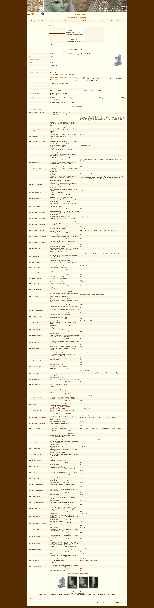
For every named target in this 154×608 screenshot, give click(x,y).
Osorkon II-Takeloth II (64, 84)
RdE (66, 313)
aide (94, 21)
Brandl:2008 (36, 123)
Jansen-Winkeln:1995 (39, 219)
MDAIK (67, 305)
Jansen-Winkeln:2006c (39, 243)
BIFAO (67, 286)
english (53, 21)
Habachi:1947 (36, 398)
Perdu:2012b (36, 497)
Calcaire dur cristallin (55, 71)
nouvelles (110, 21)
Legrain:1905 (36, 268)
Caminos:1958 (37, 367)
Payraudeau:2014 (38, 156)
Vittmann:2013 (37, 336)
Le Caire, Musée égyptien (57, 91)
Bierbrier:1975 (37, 163)
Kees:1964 (36, 257)
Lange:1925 (36, 443)
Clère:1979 (36, 374)
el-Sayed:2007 (37, 567)
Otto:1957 (35, 304)
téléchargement (121, 21)
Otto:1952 (35, 297)
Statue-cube (53, 66)
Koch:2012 (36, 148)
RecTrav (67, 275)
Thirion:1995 (36, 537)
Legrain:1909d (37, 461)
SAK (66, 209)
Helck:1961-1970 (37, 411)
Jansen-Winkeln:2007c (39, 142)
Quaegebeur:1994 (38, 503)
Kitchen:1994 (36, 429)
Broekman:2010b (37, 356)
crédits (102, 21)
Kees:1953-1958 (37, 249)
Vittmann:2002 (37, 550)
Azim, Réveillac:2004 (38, 137)
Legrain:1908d (37, 279)
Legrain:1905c (37, 273)
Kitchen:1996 (36, 263)
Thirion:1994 (36, 530)
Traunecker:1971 (37, 317)
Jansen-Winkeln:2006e (39, 418)
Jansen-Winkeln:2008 (39, 424)
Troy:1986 (35, 323)
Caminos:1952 (37, 361)
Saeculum (67, 475)
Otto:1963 (35, 473)
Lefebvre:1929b (37, 455)
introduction (85, 21)
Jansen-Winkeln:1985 (39, 113)
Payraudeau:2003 (38, 311)
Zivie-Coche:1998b (38, 556)
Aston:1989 (36, 349)
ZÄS (66, 382)
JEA (66, 352)
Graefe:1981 (36, 199)
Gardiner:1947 (37, 385)
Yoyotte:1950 (36, 343)
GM (66, 339)
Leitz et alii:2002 (37, 290)
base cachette (63, 21)
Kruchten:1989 (37, 435)
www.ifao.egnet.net (33, 21)
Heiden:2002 (36, 207)
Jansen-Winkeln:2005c (39, 231)
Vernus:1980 (36, 544)
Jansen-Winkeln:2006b (39, 237)
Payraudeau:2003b (38, 485)
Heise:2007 (36, 405)
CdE (66, 469)
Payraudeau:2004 (38, 491)
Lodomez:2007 (37, 467)
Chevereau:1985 (37, 185)
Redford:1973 (36, 509)
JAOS (66, 512)
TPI (51, 84)
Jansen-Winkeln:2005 (39, 225)
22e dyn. (55, 84)
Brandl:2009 (36, 178)
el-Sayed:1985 (37, 561)
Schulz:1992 (36, 517)
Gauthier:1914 (37, 193)
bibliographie (74, 21)
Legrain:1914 (36, 130)
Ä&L (66, 245)
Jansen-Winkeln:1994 (39, 213)
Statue (52, 63)
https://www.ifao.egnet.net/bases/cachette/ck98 (62, 600)
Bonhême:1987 (37, 169)
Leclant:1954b (37, 449)
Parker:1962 (36, 479)
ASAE (66, 270)
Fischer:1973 (36, 380)
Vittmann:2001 (37, 330)
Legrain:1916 (36, 284)
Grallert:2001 (36, 392)
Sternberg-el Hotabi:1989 (40, 524)
